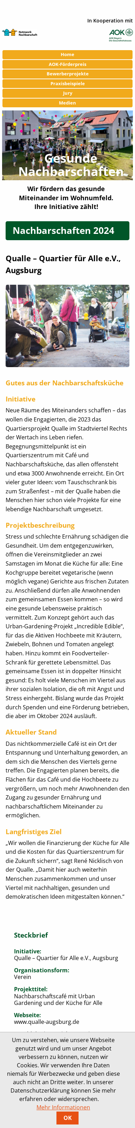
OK (67, 1118)
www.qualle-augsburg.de (46, 1022)
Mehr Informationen (63, 1107)
